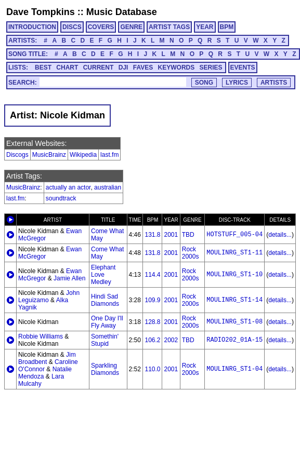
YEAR (204, 27)
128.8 (152, 322)
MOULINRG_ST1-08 (234, 322)
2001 (171, 234)
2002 (171, 340)
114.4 (152, 274)
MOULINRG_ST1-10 (234, 274)
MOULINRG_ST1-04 (234, 369)
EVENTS (242, 67)
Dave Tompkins (40, 12)
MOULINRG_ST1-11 (234, 252)
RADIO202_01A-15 (234, 340)
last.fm (109, 154)
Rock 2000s (190, 253)
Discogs (17, 154)
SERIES (211, 67)
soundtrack (61, 198)
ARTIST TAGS (169, 27)
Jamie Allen (69, 278)
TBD (188, 234)
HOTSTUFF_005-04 (234, 234)
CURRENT (98, 67)
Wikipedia (83, 154)
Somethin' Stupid (105, 340)
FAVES (143, 67)
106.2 (152, 340)
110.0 (152, 369)
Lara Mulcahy (41, 380)
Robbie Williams (40, 336)
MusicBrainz (49, 154)
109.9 (152, 300)
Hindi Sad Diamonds (105, 300)
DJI (123, 67)
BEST (43, 67)
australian (107, 187)
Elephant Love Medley (103, 275)
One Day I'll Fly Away (107, 322)
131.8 (152, 234)
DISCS (72, 27)
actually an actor (68, 187)
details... (280, 234)
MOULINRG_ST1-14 (234, 300)
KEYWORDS (176, 67)
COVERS (101, 27)
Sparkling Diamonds (105, 369)
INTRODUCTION (32, 27)
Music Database (121, 12)
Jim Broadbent (47, 358)
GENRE (131, 27)
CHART (67, 67)
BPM (227, 27)
